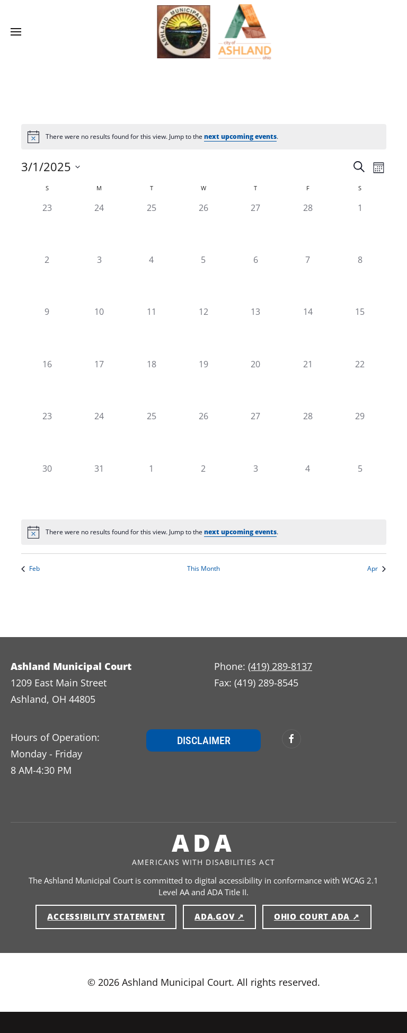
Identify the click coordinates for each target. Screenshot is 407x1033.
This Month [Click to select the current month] (203, 568)
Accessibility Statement (106, 916)
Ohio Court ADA (322, 916)
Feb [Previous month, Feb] (30, 568)
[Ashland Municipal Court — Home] (173, 31)
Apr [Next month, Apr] (376, 568)
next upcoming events (240, 136)
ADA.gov (225, 916)
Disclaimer (204, 740)
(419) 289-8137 (280, 666)
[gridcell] (47, 227)
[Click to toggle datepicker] (50, 166)
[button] (16, 31)
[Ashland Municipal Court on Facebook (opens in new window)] (291, 738)
